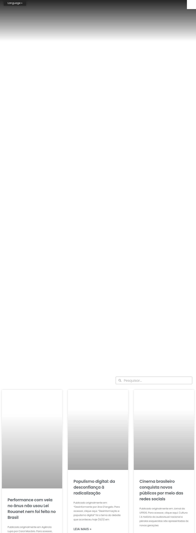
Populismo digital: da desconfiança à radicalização (94, 487)
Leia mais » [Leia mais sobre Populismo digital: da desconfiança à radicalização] (82, 529)
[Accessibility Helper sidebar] (191, 4)
